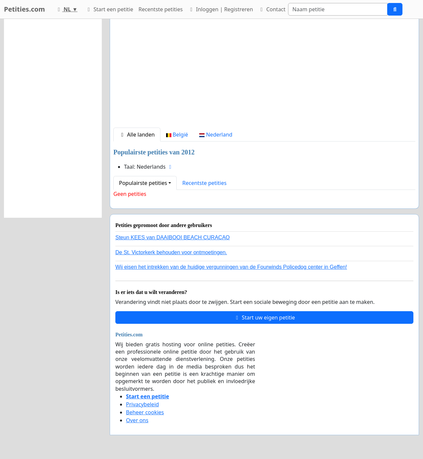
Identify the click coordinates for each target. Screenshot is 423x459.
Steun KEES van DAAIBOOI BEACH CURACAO (172, 237)
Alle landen (137, 134)
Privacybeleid (142, 404)
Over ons (137, 420)
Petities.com (24, 9)
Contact (271, 9)
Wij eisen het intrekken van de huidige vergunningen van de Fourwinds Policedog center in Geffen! (231, 267)
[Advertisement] (264, 75)
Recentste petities (161, 9)
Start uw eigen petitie (264, 317)
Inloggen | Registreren (220, 9)
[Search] (338, 9)
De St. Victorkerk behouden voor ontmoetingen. (171, 252)
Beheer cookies (145, 412)
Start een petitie (109, 9)
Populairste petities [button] (143, 183)
